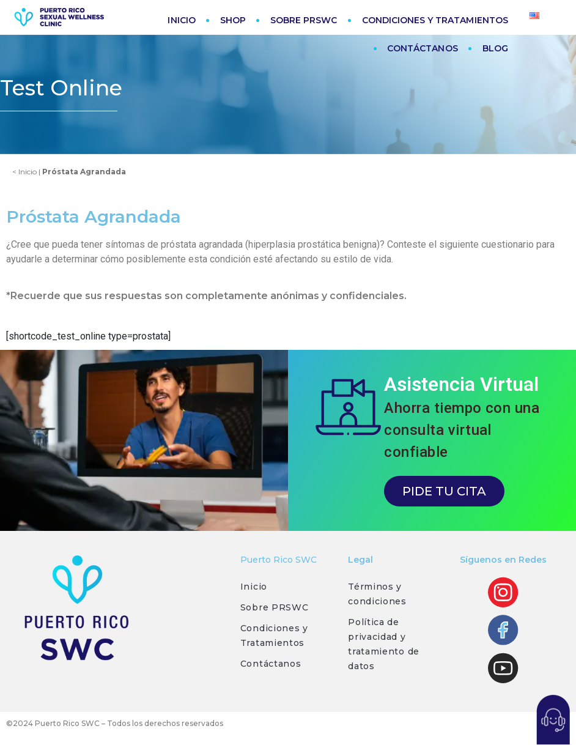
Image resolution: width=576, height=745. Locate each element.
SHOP (233, 20)
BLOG (495, 48)
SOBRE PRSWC (304, 20)
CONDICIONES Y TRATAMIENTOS (435, 20)
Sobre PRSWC (274, 607)
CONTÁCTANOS (422, 48)
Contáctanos (270, 663)
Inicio (253, 586)
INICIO (181, 20)
